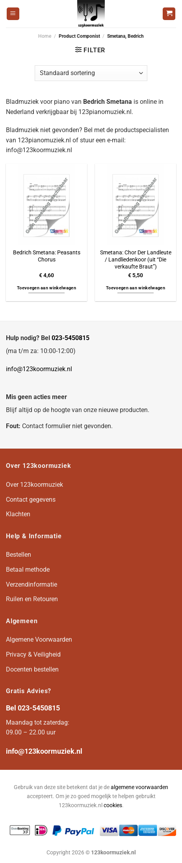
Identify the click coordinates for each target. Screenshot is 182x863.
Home (44, 36)
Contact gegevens (31, 499)
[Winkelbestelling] (91, 73)
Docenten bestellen (32, 669)
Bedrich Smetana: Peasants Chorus (46, 256)
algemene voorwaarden (139, 787)
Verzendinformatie (31, 584)
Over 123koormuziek (34, 484)
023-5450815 (70, 338)
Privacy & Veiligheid (33, 654)
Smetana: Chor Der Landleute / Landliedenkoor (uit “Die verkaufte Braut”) (135, 259)
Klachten (18, 514)
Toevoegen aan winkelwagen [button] (46, 288)
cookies (113, 805)
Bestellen (18, 554)
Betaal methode (28, 569)
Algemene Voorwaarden (39, 639)
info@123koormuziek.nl (39, 369)
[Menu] (13, 13)
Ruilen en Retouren (32, 599)
